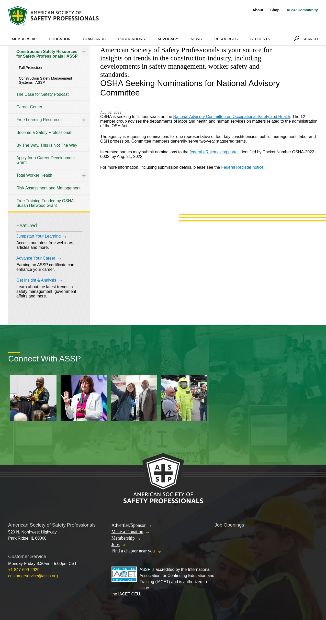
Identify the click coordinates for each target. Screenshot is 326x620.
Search (310, 39)
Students (260, 39)
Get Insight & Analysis (36, 280)
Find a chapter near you (133, 550)
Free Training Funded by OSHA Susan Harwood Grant (44, 203)
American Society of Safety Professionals (54, 16)
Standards (94, 39)
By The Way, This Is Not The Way (46, 145)
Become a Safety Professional (43, 132)
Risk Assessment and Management (48, 188)
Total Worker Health (34, 175)
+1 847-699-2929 (23, 570)
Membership (24, 39)
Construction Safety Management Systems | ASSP (45, 80)
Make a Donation (127, 531)
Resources (226, 39)
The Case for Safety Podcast (42, 94)
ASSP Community (302, 10)
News (196, 39)
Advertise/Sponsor (128, 525)
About (258, 10)
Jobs (115, 544)
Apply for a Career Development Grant (45, 160)
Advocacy (168, 39)
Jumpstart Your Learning (38, 236)
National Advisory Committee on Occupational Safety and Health (231, 116)
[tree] (49, 128)
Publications (131, 39)
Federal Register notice (242, 167)
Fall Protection (30, 68)
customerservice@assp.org (33, 576)
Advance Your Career (35, 258)
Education (60, 39)
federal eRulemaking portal (214, 152)
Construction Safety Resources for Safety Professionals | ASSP (47, 53)
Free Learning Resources (39, 119)
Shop (274, 10)
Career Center (29, 107)
